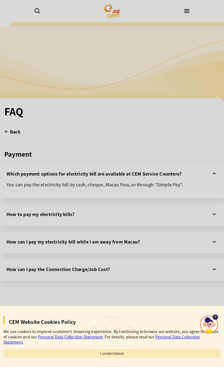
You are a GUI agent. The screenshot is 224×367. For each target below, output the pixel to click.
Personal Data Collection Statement (70, 336)
